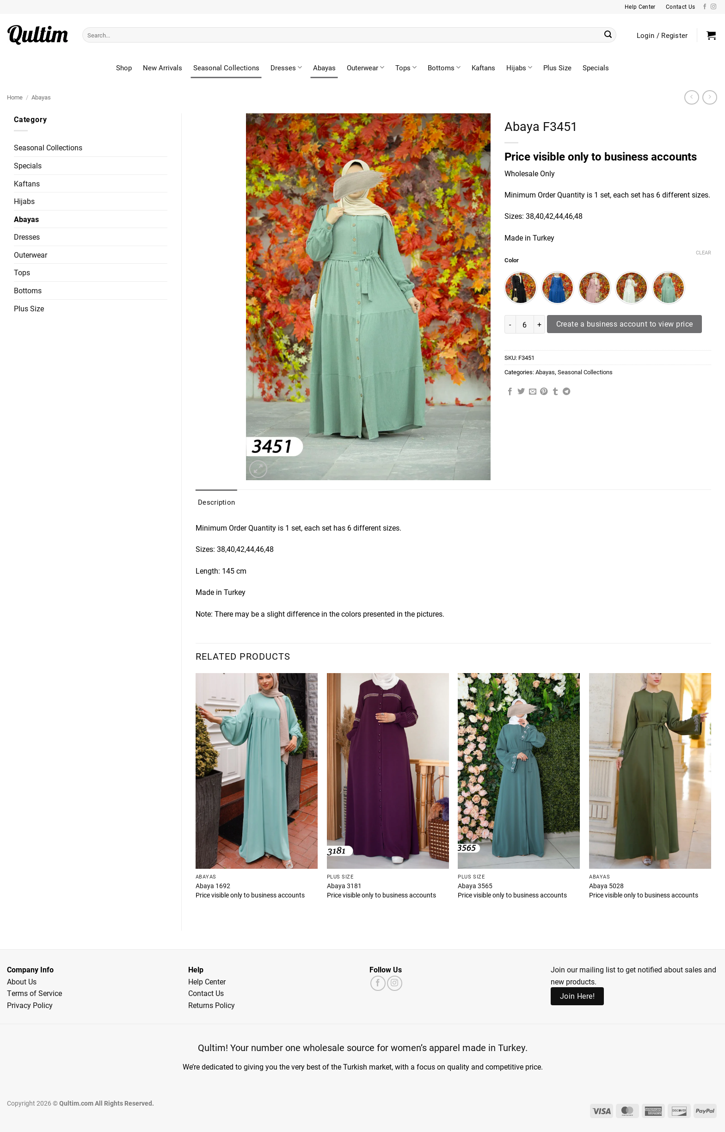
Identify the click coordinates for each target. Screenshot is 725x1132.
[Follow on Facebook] (704, 7)
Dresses (286, 67)
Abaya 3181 (344, 886)
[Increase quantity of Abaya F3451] (539, 324)
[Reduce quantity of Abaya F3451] (510, 324)
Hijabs (519, 67)
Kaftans (483, 67)
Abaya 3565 (475, 886)
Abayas (324, 67)
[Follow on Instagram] (713, 7)
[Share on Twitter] (521, 392)
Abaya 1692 (213, 886)
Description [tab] (216, 502)
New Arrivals (162, 67)
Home (15, 97)
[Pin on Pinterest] (543, 392)
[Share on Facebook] (510, 392)
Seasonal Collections (226, 67)
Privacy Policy (30, 1005)
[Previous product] (709, 97)
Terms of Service (34, 993)
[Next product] (691, 97)
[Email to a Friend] (532, 392)
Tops (406, 67)
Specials (596, 67)
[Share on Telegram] (566, 392)
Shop (124, 67)
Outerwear (365, 67)
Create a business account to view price (624, 323)
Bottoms (444, 67)
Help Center (207, 981)
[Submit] (608, 35)
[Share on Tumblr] (555, 392)
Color (511, 260)
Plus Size (557, 67)
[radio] (520, 288)
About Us (22, 981)
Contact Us (206, 993)
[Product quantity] (525, 324)
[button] (711, 35)
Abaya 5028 (606, 886)
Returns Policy (211, 1005)
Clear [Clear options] (703, 252)
